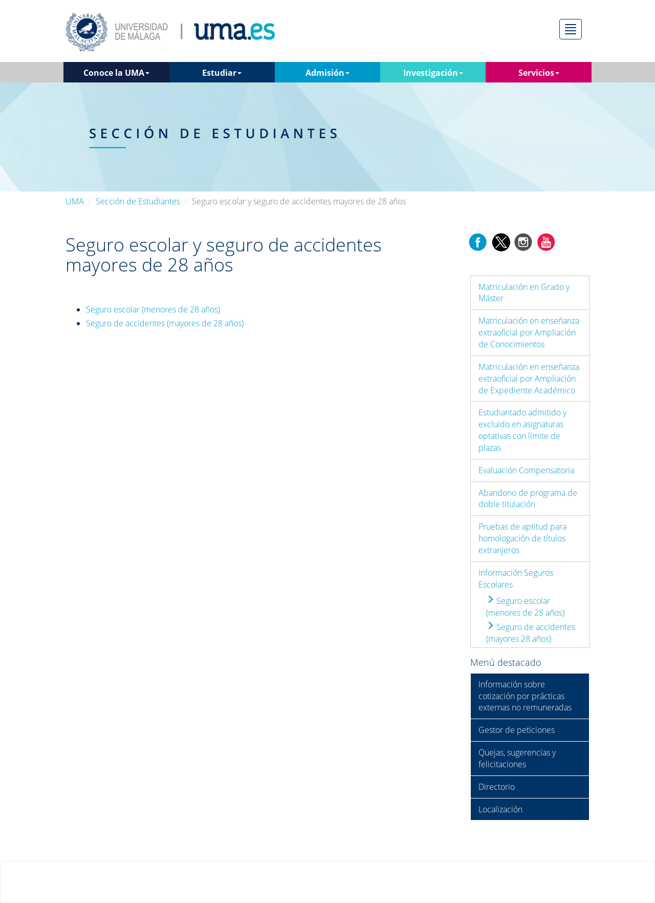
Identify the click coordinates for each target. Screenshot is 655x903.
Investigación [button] (433, 72)
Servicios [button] (538, 72)
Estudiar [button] (222, 72)
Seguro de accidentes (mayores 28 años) (530, 632)
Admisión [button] (327, 72)
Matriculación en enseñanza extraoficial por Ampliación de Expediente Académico (528, 378)
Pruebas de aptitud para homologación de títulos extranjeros (522, 538)
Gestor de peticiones (516, 730)
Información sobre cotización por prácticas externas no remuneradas (525, 696)
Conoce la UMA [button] (116, 72)
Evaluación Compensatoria (526, 470)
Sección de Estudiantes (138, 201)
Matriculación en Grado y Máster (524, 292)
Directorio (496, 786)
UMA (75, 201)
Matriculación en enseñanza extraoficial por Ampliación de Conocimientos (528, 332)
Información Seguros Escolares (515, 578)
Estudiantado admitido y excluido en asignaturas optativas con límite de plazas (522, 430)
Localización (500, 809)
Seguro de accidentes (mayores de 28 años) (165, 323)
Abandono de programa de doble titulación (527, 498)
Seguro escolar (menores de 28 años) (153, 309)
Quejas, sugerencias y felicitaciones (517, 758)
